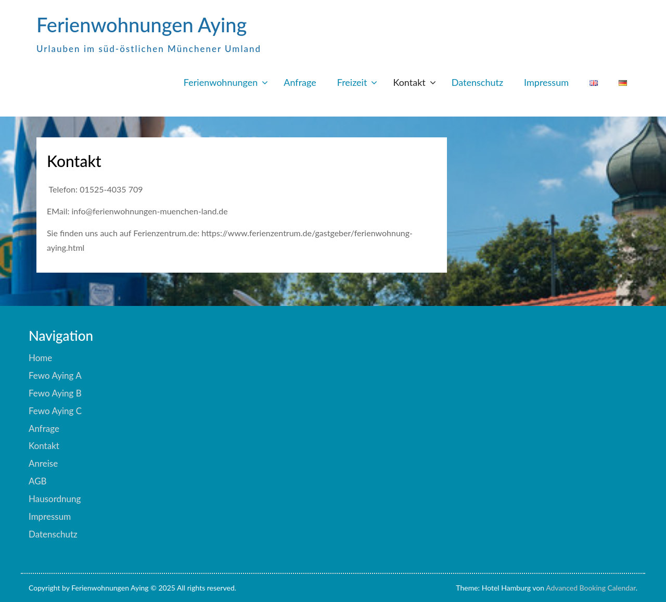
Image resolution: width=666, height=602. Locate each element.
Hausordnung (55, 498)
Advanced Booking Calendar (591, 587)
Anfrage (300, 82)
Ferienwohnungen (221, 82)
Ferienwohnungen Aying (141, 24)
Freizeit (352, 82)
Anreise (43, 463)
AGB (38, 481)
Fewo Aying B (55, 393)
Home (40, 357)
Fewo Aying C (55, 410)
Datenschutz (477, 82)
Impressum (546, 82)
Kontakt (409, 82)
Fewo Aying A (55, 375)
